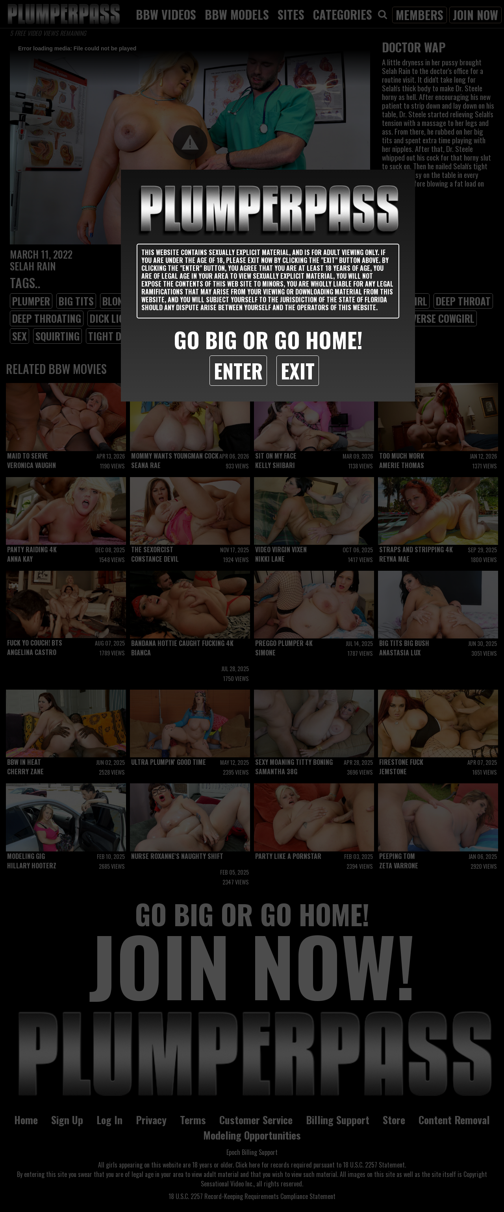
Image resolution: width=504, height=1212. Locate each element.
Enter (238, 370)
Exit (298, 370)
